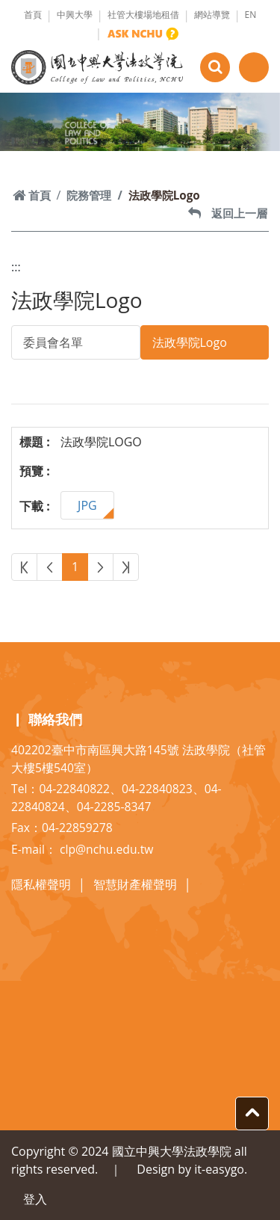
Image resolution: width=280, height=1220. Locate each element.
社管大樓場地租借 (143, 14)
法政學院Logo (189, 342)
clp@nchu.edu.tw (106, 849)
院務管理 (88, 195)
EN (251, 14)
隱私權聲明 (41, 884)
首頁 (33, 14)
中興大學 (75, 14)
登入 (35, 1199)
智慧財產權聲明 (135, 884)
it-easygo (219, 1169)
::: (16, 267)
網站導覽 (212, 14)
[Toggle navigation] (254, 67)
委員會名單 (53, 342)
